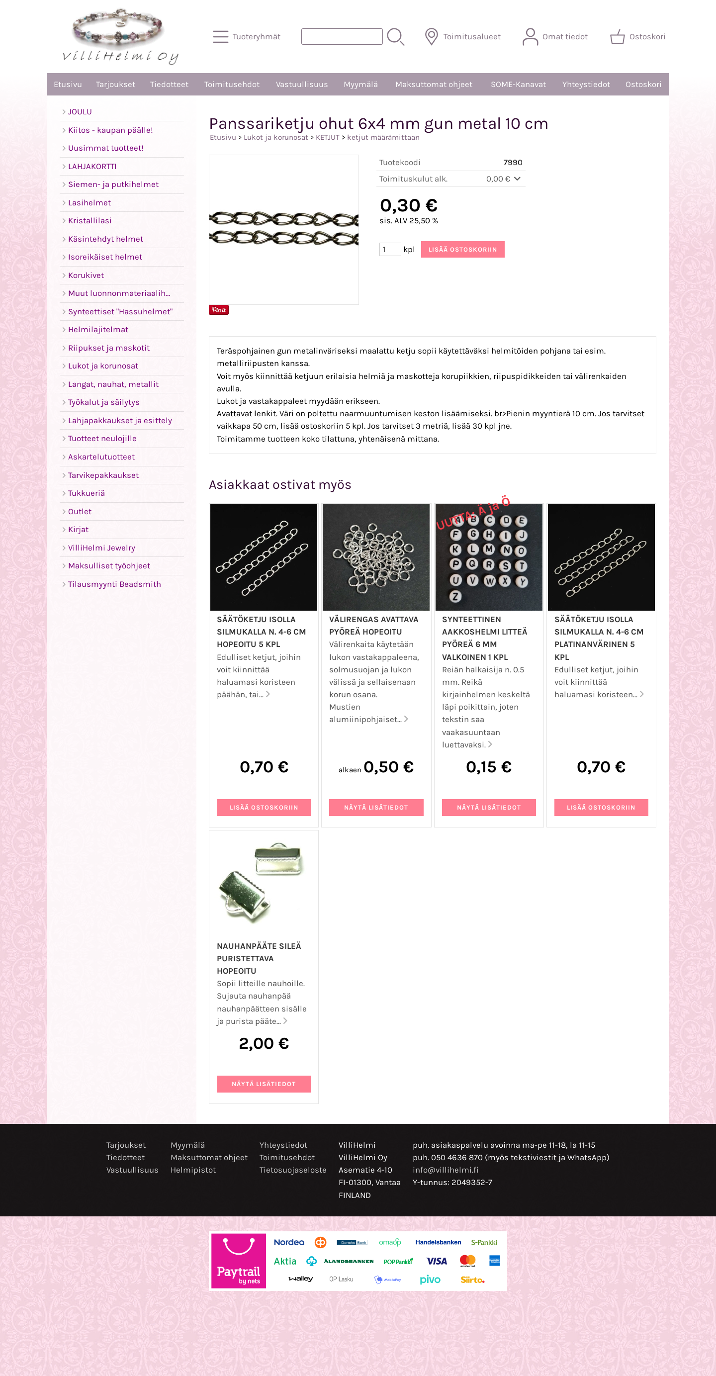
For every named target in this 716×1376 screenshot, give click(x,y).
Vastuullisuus (302, 84)
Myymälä (361, 84)
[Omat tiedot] (556, 37)
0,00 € (504, 178)
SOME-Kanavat (518, 84)
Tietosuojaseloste (293, 1170)
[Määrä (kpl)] (390, 249)
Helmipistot (193, 1170)
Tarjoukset (115, 84)
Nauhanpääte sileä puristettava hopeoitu (259, 958)
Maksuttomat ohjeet (433, 84)
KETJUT (328, 137)
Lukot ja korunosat (276, 137)
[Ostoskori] (639, 37)
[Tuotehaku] (342, 36)
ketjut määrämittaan (383, 137)
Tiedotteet (169, 84)
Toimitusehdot (232, 84)
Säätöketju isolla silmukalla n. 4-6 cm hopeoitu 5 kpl (261, 632)
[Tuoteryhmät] (247, 37)
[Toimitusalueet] (463, 37)
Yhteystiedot (586, 84)
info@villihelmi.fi (446, 1170)
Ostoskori (644, 84)
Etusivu (68, 84)
